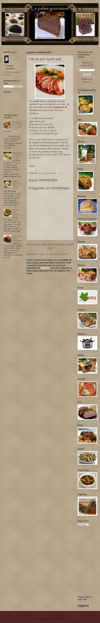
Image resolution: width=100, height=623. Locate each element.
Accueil (50, 246)
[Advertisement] (12, 294)
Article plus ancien (62, 245)
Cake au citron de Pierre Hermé (16, 185)
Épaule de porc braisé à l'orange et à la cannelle (13, 127)
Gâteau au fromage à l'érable (16, 155)
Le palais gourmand (47, 173)
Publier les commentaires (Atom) (53, 254)
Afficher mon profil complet (12, 74)
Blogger (62, 618)
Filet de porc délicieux (16, 212)
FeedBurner (87, 81)
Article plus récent (37, 245)
